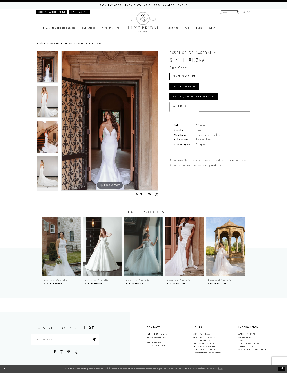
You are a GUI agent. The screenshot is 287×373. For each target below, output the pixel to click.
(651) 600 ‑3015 (157, 334)
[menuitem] (59, 28)
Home (41, 44)
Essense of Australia (67, 44)
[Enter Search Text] (230, 12)
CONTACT (153, 327)
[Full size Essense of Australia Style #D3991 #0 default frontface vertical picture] (110, 120)
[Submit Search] (238, 12)
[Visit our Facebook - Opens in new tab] (54, 352)
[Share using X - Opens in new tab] (156, 194)
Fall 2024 (96, 44)
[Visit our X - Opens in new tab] (75, 352)
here (220, 369)
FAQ (240, 340)
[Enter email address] (65, 340)
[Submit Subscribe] (94, 340)
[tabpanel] (47, 68)
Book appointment (184, 86)
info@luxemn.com (157, 337)
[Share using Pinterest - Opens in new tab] (149, 194)
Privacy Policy (246, 346)
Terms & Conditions (250, 343)
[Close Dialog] (5, 369)
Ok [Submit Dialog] (281, 369)
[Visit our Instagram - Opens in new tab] (61, 352)
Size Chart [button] (179, 68)
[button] (244, 12)
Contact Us (245, 337)
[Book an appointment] (51, 12)
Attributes (184, 107)
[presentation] (61, 246)
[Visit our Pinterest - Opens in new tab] (68, 352)
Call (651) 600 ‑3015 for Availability (194, 97)
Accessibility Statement (252, 349)
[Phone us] (79, 12)
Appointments (246, 334)
